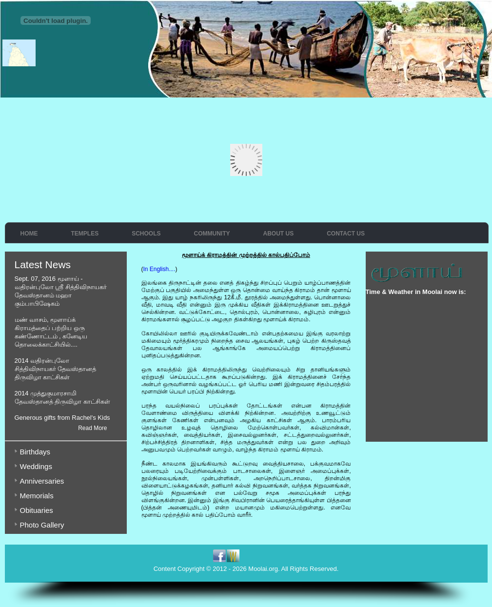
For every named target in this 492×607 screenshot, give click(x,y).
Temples (85, 233)
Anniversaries (42, 481)
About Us (278, 233)
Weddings (36, 466)
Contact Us (346, 233)
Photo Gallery (42, 525)
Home (29, 233)
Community (212, 233)
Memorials (37, 495)
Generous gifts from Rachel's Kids (62, 417)
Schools (146, 233)
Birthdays (35, 452)
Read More (92, 428)
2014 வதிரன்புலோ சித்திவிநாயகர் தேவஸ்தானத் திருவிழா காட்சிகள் (56, 369)
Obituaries (36, 510)
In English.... (159, 269)
